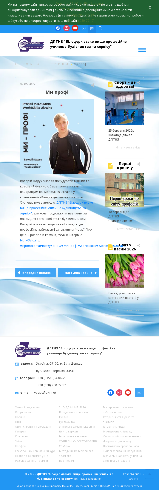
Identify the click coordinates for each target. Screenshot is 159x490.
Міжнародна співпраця (118, 431)
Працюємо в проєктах (73, 412)
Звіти (18, 441)
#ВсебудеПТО (50, 246)
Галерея (20, 431)
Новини (58, 64)
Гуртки (63, 417)
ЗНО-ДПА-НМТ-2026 (72, 407)
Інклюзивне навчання (73, 436)
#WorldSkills (87, 246)
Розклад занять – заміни (31, 460)
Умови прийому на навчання (122, 436)
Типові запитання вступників (122, 451)
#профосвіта (30, 246)
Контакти (21, 436)
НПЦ (18, 422)
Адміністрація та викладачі (33, 426)
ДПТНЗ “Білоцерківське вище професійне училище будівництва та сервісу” (56, 207)
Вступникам (23, 412)
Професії (21, 446)
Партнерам (66, 460)
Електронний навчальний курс (35, 451)
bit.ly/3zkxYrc (29, 240)
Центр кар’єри (68, 431)
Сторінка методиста (116, 460)
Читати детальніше (128, 147)
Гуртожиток (67, 422)
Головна (28, 64)
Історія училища (114, 426)
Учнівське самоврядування (77, 426)
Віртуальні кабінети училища (122, 456)
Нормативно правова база (121, 446)
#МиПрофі (69, 246)
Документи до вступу (117, 441)
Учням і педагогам (27, 407)
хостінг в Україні (133, 486)
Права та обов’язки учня (31, 456)
